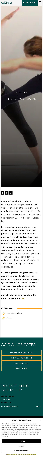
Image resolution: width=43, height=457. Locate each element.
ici (23, 298)
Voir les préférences (21, 450)
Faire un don (29, 3)
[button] (40, 420)
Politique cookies (12, 454)
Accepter (21, 441)
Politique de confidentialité (27, 454)
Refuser (21, 446)
